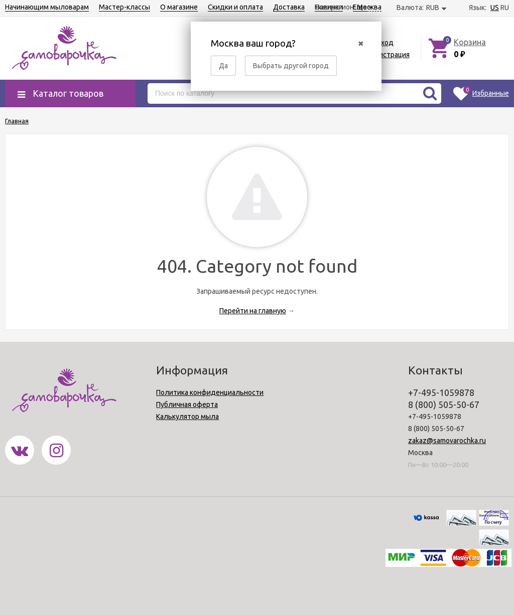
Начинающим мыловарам (47, 7)
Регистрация (389, 55)
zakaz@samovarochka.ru (447, 441)
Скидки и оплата (235, 7)
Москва (369, 7)
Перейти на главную (252, 311)
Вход (385, 43)
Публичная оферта (187, 404)
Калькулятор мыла (187, 417)
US (494, 8)
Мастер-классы (124, 7)
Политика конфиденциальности (210, 392)
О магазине (179, 7)
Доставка (289, 7)
